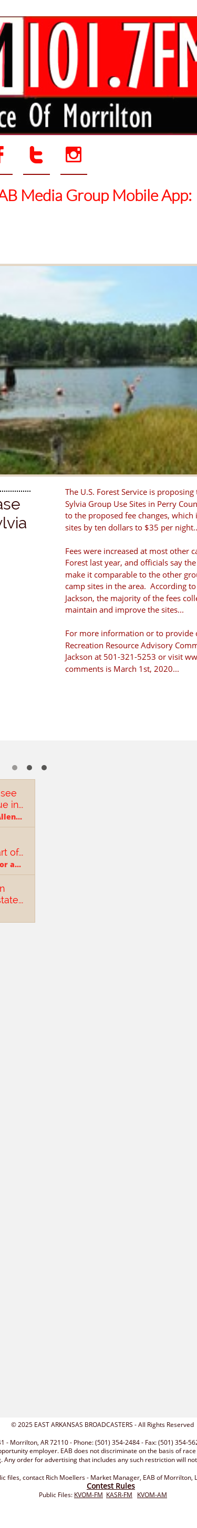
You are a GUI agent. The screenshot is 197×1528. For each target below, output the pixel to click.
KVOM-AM (152, 1494)
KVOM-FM (88, 1494)
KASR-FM (119, 1494)
